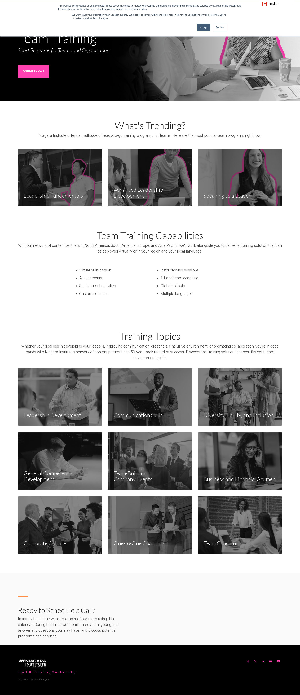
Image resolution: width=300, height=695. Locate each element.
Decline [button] (220, 27)
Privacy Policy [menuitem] (41, 672)
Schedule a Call (33, 71)
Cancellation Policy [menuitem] (63, 672)
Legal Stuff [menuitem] (24, 672)
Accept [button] (203, 27)
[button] (277, 3)
